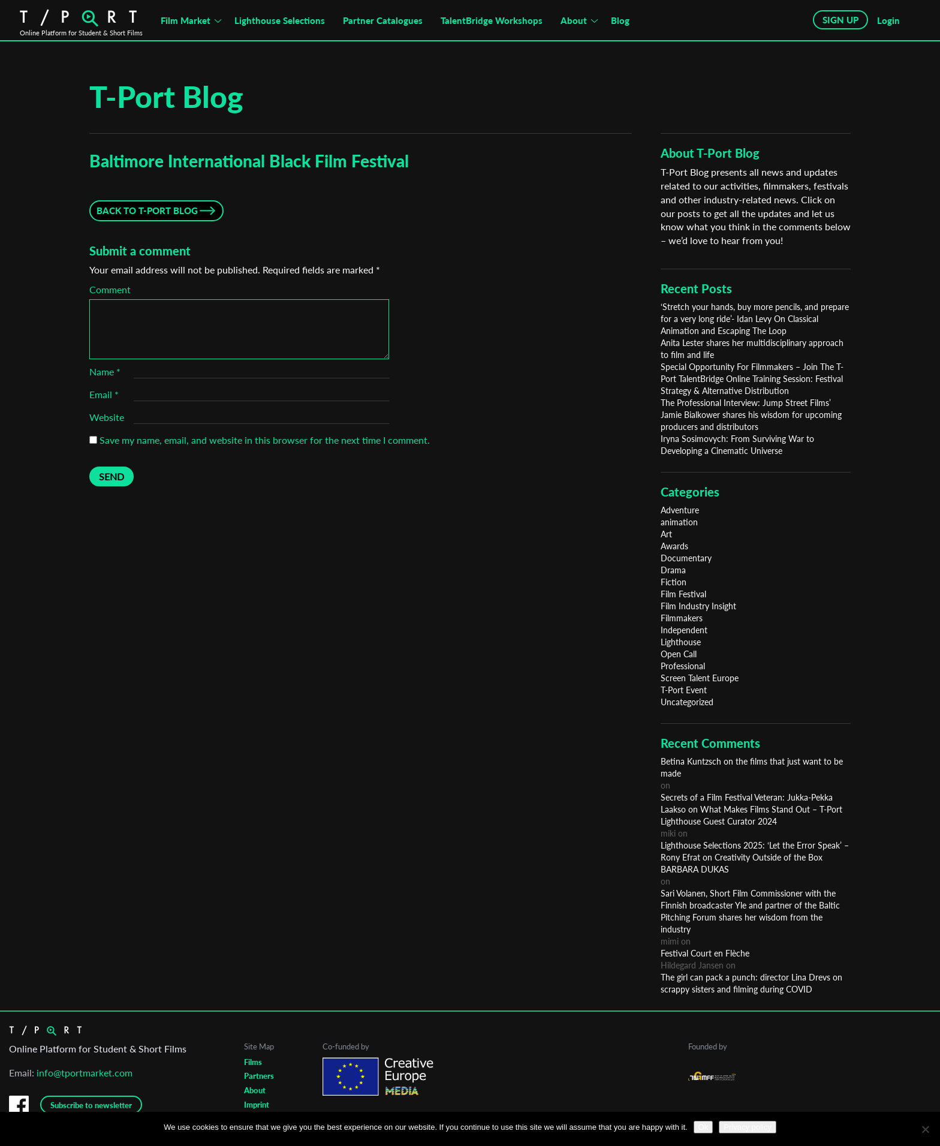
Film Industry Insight (698, 606)
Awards (674, 546)
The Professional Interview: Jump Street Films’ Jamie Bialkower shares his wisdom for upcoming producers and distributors (751, 415)
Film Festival (683, 594)
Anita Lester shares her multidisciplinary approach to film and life (752, 349)
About (574, 20)
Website (106, 417)
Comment (110, 289)
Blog (620, 20)
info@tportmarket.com (84, 1072)
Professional (683, 666)
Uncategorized (687, 702)
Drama (673, 570)
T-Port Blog (166, 97)
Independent (684, 630)
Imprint (256, 1104)
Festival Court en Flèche (705, 953)
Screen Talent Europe (700, 678)
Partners (259, 1076)
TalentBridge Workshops (492, 20)
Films (253, 1062)
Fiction (673, 582)
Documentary (686, 558)
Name (104, 371)
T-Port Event (684, 690)
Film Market (185, 20)
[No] (925, 1129)
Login (888, 20)
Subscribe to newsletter (91, 1105)
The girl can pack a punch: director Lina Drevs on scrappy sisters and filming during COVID (751, 983)
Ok (703, 1127)
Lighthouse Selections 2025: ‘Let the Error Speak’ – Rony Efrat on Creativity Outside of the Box (755, 851)
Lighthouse (681, 642)
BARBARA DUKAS (695, 869)
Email (104, 394)
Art (666, 534)
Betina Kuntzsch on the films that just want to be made (752, 767)
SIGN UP (840, 19)
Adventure (680, 510)
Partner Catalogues (383, 20)
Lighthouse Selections (279, 20)
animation (679, 522)
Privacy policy (747, 1127)
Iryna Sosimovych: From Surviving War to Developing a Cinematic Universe (737, 445)
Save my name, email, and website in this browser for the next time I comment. (265, 440)
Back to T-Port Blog (147, 210)
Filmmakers (682, 618)
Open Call (679, 654)
